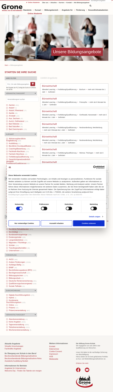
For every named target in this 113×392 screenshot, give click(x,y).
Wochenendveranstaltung (19, 330)
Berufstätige (15, 232)
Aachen (13, 105)
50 (107, 221)
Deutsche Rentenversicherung (22, 281)
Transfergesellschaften (19, 248)
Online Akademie (35, 13)
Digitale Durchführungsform (21, 295)
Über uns (45, 2)
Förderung (80, 10)
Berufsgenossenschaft (19, 273)
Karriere (61, 2)
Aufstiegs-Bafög (16, 265)
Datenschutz (54, 349)
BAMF (12, 267)
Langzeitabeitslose (17, 240)
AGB (51, 356)
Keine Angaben (16, 322)
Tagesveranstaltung (18, 324)
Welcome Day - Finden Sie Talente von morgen (23, 371)
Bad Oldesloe (15, 124)
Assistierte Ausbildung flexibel (16, 361)
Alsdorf (12, 108)
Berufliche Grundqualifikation (21, 146)
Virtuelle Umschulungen (14, 346)
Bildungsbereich (51, 10)
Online (13, 305)
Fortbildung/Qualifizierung (21, 157)
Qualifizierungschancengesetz (22, 283)
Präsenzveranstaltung (19, 310)
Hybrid (12, 298)
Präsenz (13, 308)
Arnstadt (13, 116)
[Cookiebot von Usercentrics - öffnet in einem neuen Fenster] (95, 167)
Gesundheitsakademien (98, 10)
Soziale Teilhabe (16, 286)
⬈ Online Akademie (33, 2)
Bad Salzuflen (15, 126)
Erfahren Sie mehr (82, 363)
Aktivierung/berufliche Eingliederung (16, 140)
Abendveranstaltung (18, 319)
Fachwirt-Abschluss (17, 154)
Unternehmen (16, 251)
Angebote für (67, 10)
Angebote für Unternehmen (15, 368)
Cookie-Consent (55, 351)
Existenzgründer (16, 237)
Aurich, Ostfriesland (18, 121)
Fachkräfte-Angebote (13, 349)
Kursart (38, 10)
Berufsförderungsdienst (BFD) (22, 270)
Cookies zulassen (89, 223)
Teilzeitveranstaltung (19, 327)
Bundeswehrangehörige (19, 235)
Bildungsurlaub (16, 278)
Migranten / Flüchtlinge (19, 243)
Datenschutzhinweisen (54, 197)
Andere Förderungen (19, 262)
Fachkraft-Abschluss (18, 151)
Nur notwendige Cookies (24, 223)
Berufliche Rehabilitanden (20, 229)
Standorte (27, 10)
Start (6, 65)
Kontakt (69, 2)
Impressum (77, 197)
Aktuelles (53, 2)
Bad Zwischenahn (17, 129)
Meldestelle (53, 359)
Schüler (13, 245)
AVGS (13, 259)
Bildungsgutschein (18, 275)
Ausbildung (14, 143)
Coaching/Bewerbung (19, 149)
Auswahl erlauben (56, 223)
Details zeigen (94, 216)
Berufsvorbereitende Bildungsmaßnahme (21, 356)
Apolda (12, 113)
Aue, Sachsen (15, 118)
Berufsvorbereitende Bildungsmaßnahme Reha (23, 358)
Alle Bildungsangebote (81, 2)
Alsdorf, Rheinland (17, 110)
